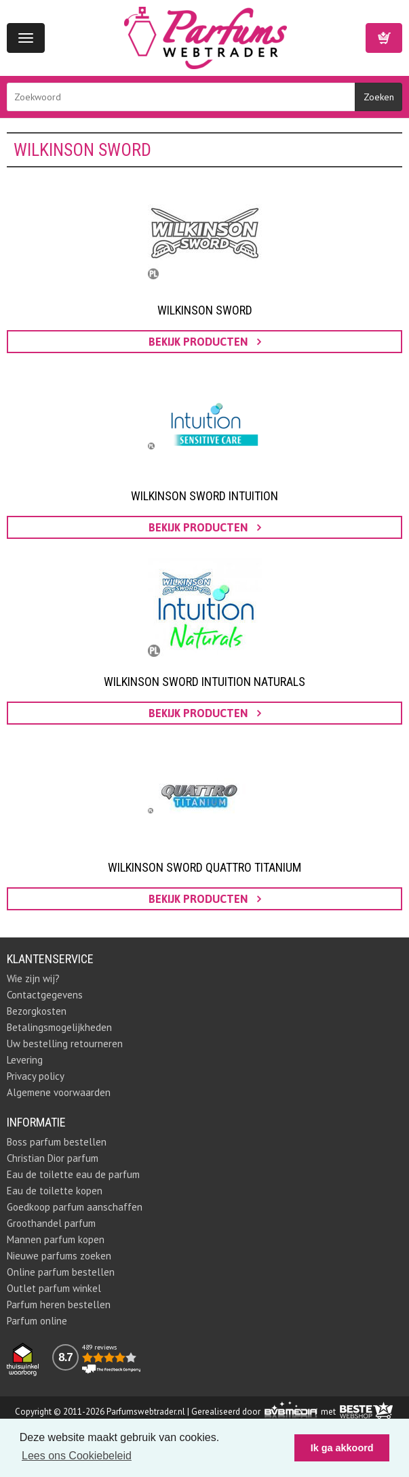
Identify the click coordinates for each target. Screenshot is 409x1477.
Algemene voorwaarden (59, 1092)
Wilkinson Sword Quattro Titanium (204, 867)
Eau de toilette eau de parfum (73, 1174)
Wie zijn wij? (33, 978)
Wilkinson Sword (204, 310)
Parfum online (37, 1320)
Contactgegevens (45, 994)
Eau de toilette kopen (54, 1190)
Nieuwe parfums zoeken (59, 1255)
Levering (25, 1059)
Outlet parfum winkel (54, 1288)
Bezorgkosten (36, 1011)
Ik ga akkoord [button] (342, 1447)
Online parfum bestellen (61, 1272)
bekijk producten (205, 342)
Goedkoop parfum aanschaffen (74, 1206)
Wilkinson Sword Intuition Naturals (204, 681)
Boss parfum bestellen (56, 1141)
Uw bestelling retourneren (65, 1043)
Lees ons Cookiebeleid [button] (77, 1455)
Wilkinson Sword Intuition (204, 496)
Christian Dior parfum (52, 1158)
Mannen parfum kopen (55, 1239)
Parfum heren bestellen (59, 1304)
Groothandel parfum (51, 1223)
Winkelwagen (384, 38)
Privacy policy (35, 1076)
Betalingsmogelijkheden (59, 1027)
